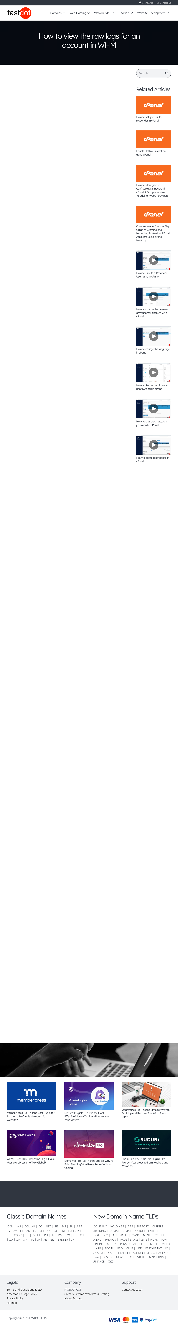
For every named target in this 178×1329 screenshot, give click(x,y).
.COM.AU (29, 1226)
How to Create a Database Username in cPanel (151, 274)
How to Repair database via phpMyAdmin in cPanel (152, 386)
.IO (166, 1248)
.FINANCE (99, 1261)
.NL (63, 1231)
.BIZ (56, 1226)
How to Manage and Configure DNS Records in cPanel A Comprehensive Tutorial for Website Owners (152, 190)
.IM (53, 1235)
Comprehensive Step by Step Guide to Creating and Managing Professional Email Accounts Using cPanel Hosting (153, 233)
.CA (11, 1239)
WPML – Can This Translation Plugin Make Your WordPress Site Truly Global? (30, 1160)
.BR (52, 1239)
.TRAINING (99, 1231)
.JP (38, 1239)
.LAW (96, 1257)
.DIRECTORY (100, 1235)
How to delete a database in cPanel (152, 459)
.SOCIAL (109, 1248)
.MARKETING (156, 1257)
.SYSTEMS (159, 1235)
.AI (134, 1244)
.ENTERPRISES (119, 1235)
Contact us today (133, 1289)
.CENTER (151, 1231)
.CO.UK (36, 1235)
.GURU (139, 1231)
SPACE (134, 1239)
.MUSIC (154, 1244)
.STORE (141, 1257)
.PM (60, 1235)
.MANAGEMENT (140, 1235)
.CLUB (129, 1248)
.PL (32, 1239)
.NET (48, 1226)
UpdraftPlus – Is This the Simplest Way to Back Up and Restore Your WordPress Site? (146, 1113)
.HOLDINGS (117, 1226)
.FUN (164, 1239)
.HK (77, 1231)
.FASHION (137, 1252)
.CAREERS (157, 1226)
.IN (72, 1239)
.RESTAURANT (153, 1248)
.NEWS (119, 1257)
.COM (10, 1226)
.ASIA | (80, 1226)
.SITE (144, 1239)
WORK (154, 1239)
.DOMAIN (114, 1231)
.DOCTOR (99, 1252)
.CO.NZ (17, 1235)
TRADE (123, 1239)
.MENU (97, 1239)
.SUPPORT (142, 1226)
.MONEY (111, 1244)
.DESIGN (107, 1257)
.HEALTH (122, 1252)
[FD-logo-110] (19, 13)
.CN (81, 1235)
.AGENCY (163, 1252)
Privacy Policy (15, 1298)
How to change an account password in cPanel (151, 423)
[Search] (153, 73)
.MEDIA (150, 1252)
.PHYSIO (125, 1244)
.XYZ (110, 1261)
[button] (63, 13)
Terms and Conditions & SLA (24, 1289)
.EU (71, 1226)
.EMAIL (127, 1231)
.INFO (38, 1231)
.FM (70, 1231)
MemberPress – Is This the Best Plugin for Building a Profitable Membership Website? (30, 1116)
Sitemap (12, 1303)
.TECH (130, 1257)
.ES (8, 1235)
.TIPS (130, 1226)
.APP (98, 1248)
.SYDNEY (63, 1239)
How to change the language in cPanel (153, 350)
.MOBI (17, 1231)
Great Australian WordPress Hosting (86, 1294)
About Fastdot (73, 1298)
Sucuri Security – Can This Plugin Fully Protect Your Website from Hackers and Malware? (145, 1162)
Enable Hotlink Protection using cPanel (151, 152)
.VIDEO (166, 1244)
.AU (19, 1226)
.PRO (120, 1248)
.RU (46, 1235)
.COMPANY (100, 1226)
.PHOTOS (111, 1239)
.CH (18, 1239)
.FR (74, 1235)
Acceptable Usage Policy (22, 1294)
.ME (63, 1226)
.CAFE (111, 1252)
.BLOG (143, 1244)
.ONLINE (98, 1244)
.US (56, 1231)
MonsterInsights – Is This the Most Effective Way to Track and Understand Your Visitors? (87, 1116)
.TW (68, 1235)
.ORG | (49, 1231)
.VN (25, 1239)
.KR (45, 1239)
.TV (8, 1231)
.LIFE (139, 1248)
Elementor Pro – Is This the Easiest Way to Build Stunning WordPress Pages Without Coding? (88, 1164)
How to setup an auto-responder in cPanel (149, 118)
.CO (40, 1226)
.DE (27, 1235)
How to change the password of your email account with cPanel (153, 312)
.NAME (28, 1231)
